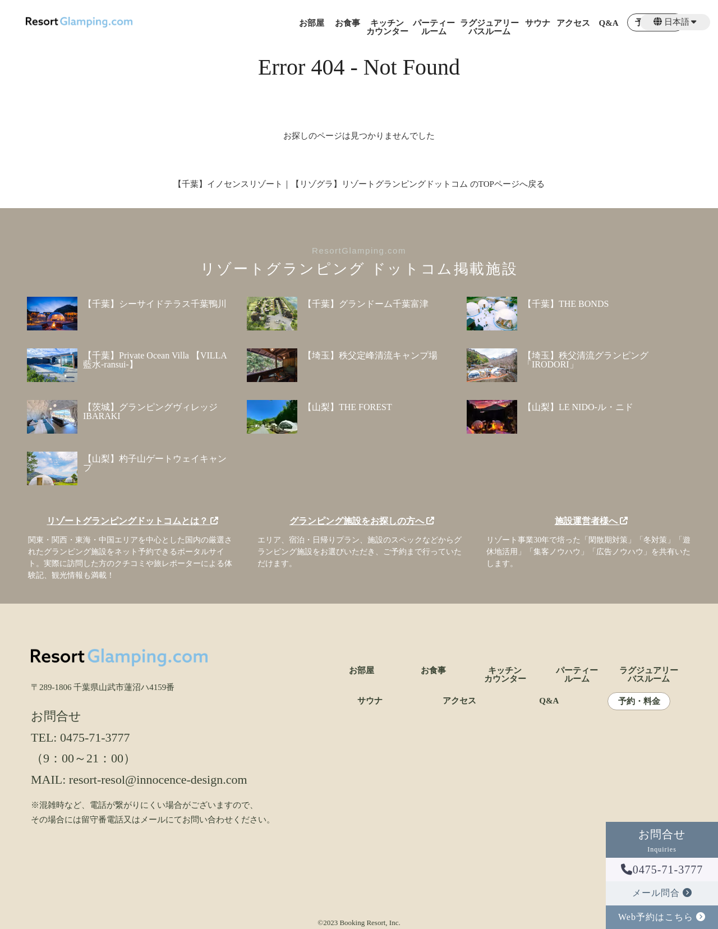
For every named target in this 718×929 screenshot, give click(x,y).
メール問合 (662, 893)
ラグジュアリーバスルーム (489, 27)
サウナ (537, 23)
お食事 (347, 23)
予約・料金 (639, 701)
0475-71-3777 (662, 869)
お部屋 (311, 23)
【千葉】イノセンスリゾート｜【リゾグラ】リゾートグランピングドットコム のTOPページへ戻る (359, 184)
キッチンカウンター (387, 27)
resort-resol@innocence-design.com (158, 779)
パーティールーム (434, 27)
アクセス (573, 23)
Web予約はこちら (662, 917)
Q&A (609, 23)
